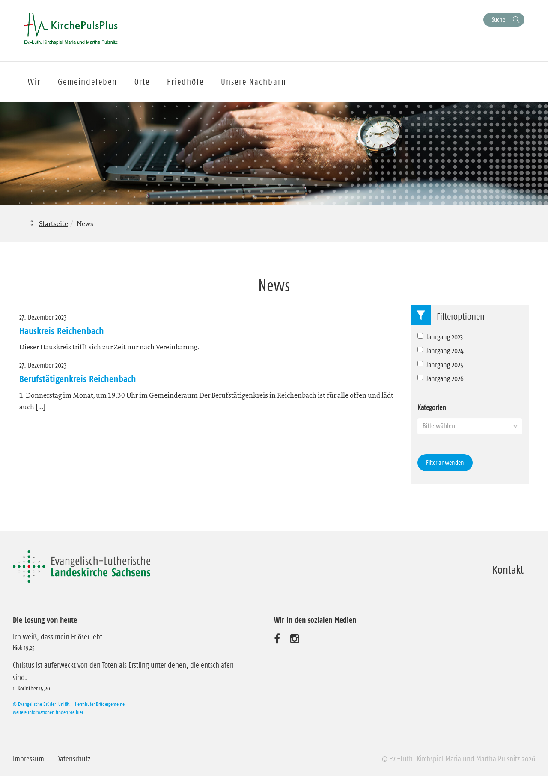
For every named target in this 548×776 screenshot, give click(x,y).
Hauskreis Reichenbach (61, 331)
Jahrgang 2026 (440, 378)
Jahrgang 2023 (440, 337)
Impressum (28, 759)
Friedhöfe (185, 82)
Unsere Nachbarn (253, 82)
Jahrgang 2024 (440, 350)
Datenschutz (73, 759)
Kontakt (508, 570)
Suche (498, 19)
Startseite (53, 223)
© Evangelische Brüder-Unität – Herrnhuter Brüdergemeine (69, 704)
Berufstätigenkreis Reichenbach (77, 379)
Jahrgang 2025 (440, 364)
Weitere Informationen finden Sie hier (48, 712)
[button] (469, 426)
